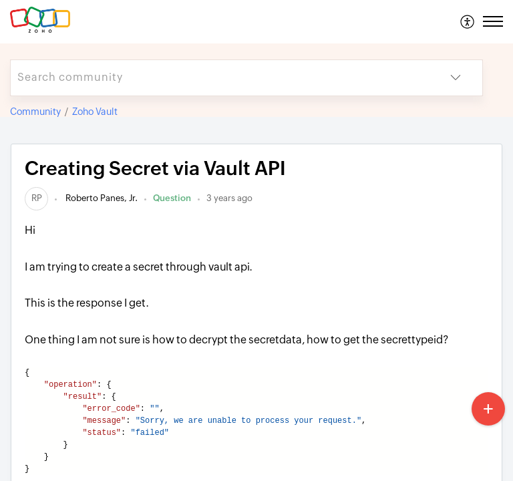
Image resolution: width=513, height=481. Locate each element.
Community (35, 111)
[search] (220, 78)
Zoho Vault (95, 111)
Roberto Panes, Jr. (100, 198)
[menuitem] (468, 21)
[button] (468, 21)
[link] (36, 198)
